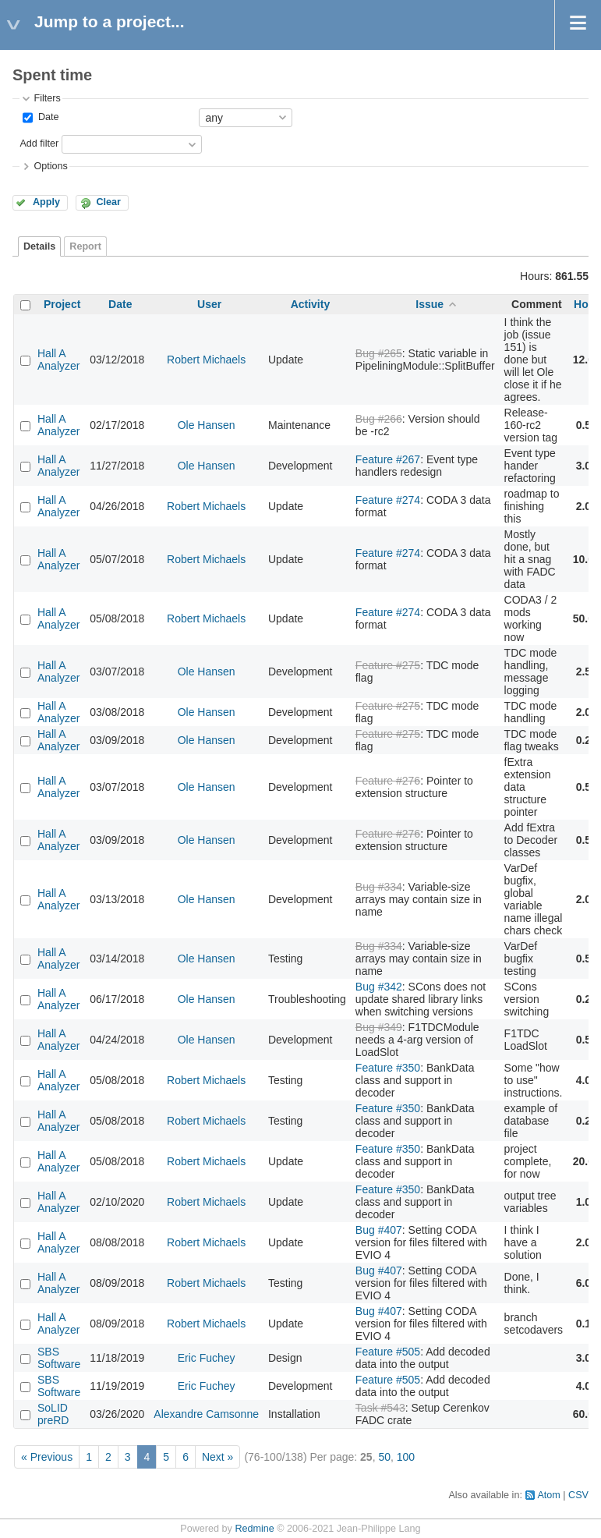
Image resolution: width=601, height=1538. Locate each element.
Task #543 (380, 1408)
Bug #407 (378, 1230)
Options (50, 166)
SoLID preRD (53, 1414)
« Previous (46, 1457)
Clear (108, 202)
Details (39, 246)
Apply (46, 202)
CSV (578, 1495)
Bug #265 (378, 353)
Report (85, 246)
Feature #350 (387, 1067)
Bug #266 (378, 419)
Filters (47, 98)
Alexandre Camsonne (206, 1414)
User (209, 304)
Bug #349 (378, 1027)
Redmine (254, 1528)
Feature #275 (387, 665)
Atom (548, 1495)
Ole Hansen (206, 425)
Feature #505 (387, 1351)
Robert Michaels (206, 359)
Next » (217, 1457)
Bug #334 (378, 887)
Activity (311, 304)
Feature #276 (387, 780)
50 (384, 1457)
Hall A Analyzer (58, 359)
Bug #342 (378, 986)
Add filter (38, 143)
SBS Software (58, 1357)
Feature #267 (387, 459)
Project (62, 304)
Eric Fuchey (206, 1358)
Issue (429, 304)
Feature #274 (387, 500)
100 (406, 1457)
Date (46, 117)
